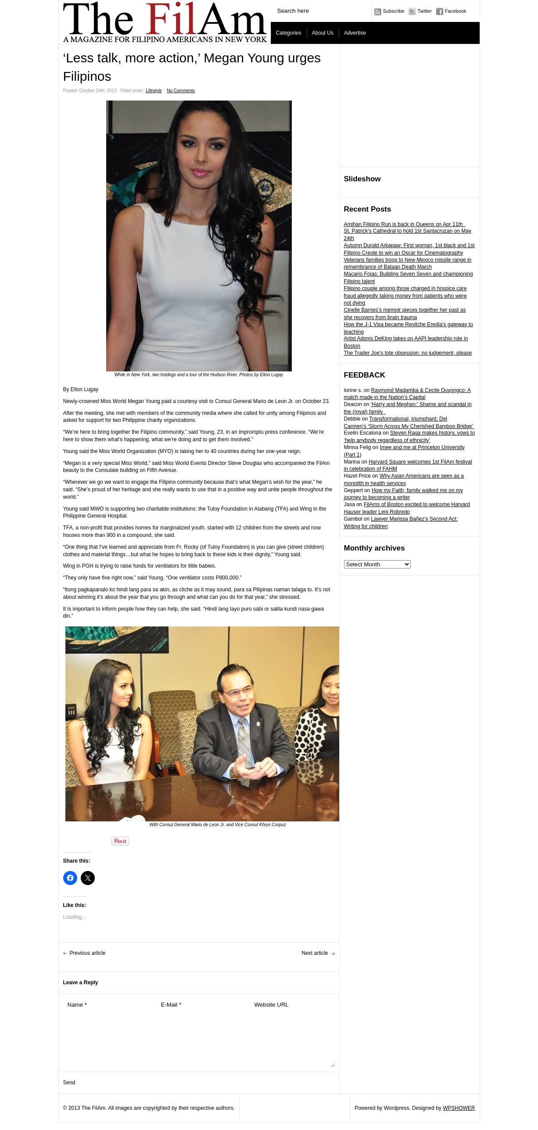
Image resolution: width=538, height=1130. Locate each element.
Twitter (424, 11)
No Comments (181, 90)
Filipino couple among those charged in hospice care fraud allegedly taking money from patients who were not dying (405, 295)
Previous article (88, 953)
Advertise (355, 33)
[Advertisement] (410, 106)
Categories (288, 33)
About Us (323, 33)
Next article (314, 953)
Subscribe (394, 11)
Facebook (455, 11)
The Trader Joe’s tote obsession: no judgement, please (408, 353)
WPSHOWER (459, 1108)
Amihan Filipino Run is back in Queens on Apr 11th (405, 224)
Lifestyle (154, 90)
